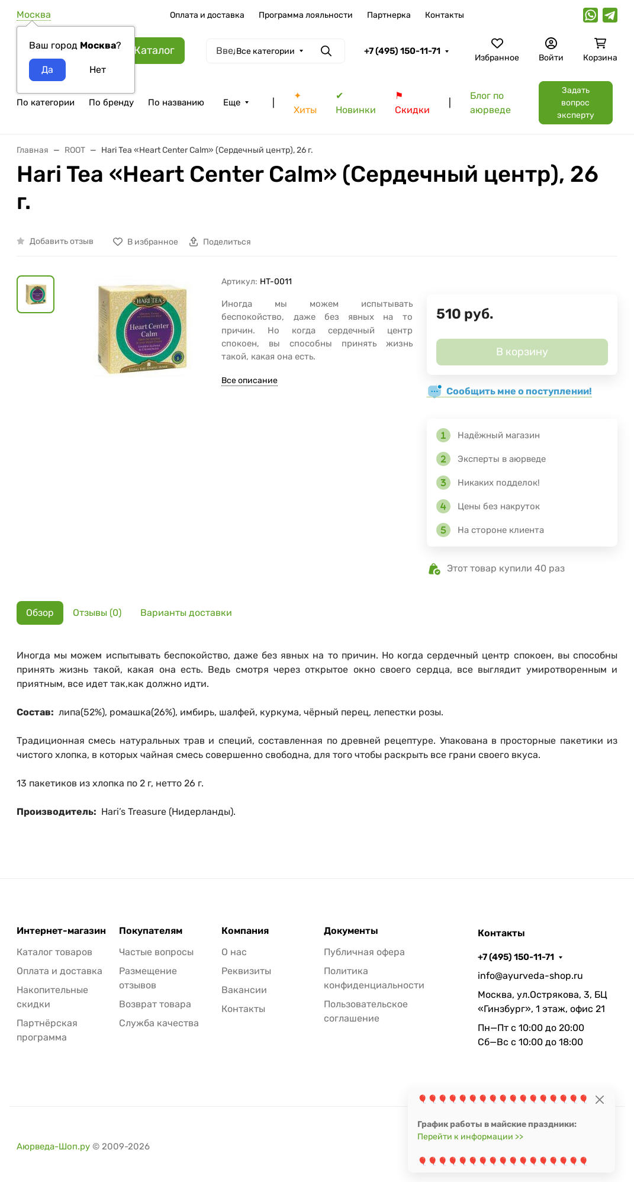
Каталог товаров (54, 952)
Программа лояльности (306, 15)
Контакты (444, 15)
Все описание (249, 380)
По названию (176, 102)
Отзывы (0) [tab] (97, 612)
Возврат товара (155, 1004)
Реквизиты (246, 971)
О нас (234, 952)
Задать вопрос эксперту (575, 102)
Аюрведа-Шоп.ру (53, 1146)
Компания (245, 931)
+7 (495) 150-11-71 (402, 51)
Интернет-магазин (61, 931)
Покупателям (150, 931)
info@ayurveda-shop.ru (530, 975)
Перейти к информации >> (470, 1137)
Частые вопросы (156, 952)
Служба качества (159, 1023)
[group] (140, 370)
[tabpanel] (317, 739)
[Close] (599, 1099)
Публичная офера (364, 952)
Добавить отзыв (62, 241)
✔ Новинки (356, 102)
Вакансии (244, 989)
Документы (351, 931)
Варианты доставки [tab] (186, 612)
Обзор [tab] (40, 612)
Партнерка (389, 15)
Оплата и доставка (207, 15)
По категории (46, 102)
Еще (231, 102)
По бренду (111, 102)
